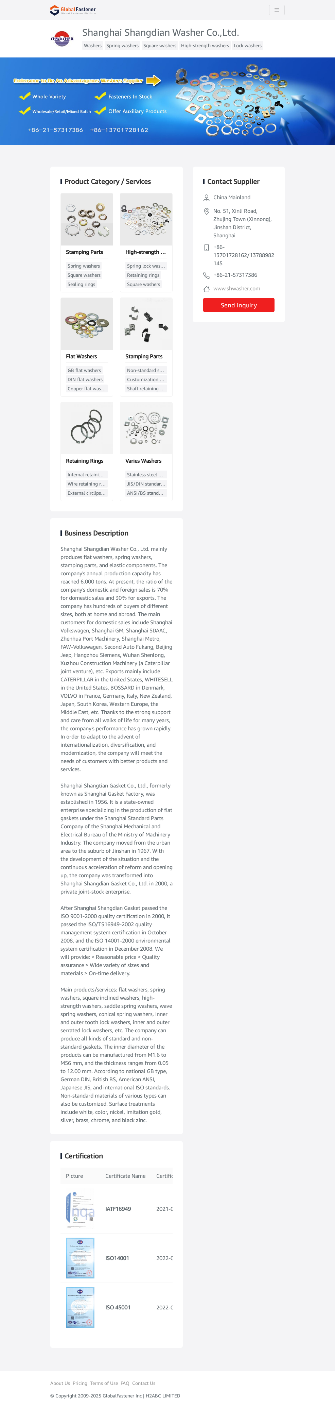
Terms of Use (104, 1383)
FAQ (125, 1383)
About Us (60, 1383)
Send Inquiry (239, 305)
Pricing (80, 1383)
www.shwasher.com (236, 288)
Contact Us (143, 1383)
